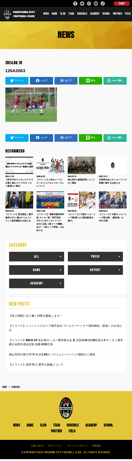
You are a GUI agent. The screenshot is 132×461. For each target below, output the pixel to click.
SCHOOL (106, 14)
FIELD (128, 14)
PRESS (95, 258)
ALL (36, 258)
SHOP (122, 4)
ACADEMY (94, 14)
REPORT (95, 272)
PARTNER (117, 14)
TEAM (71, 14)
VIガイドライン (55, 447)
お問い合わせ (37, 447)
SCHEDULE (82, 14)
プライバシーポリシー (77, 447)
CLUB (62, 14)
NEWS (46, 14)
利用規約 (96, 447)
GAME (54, 14)
